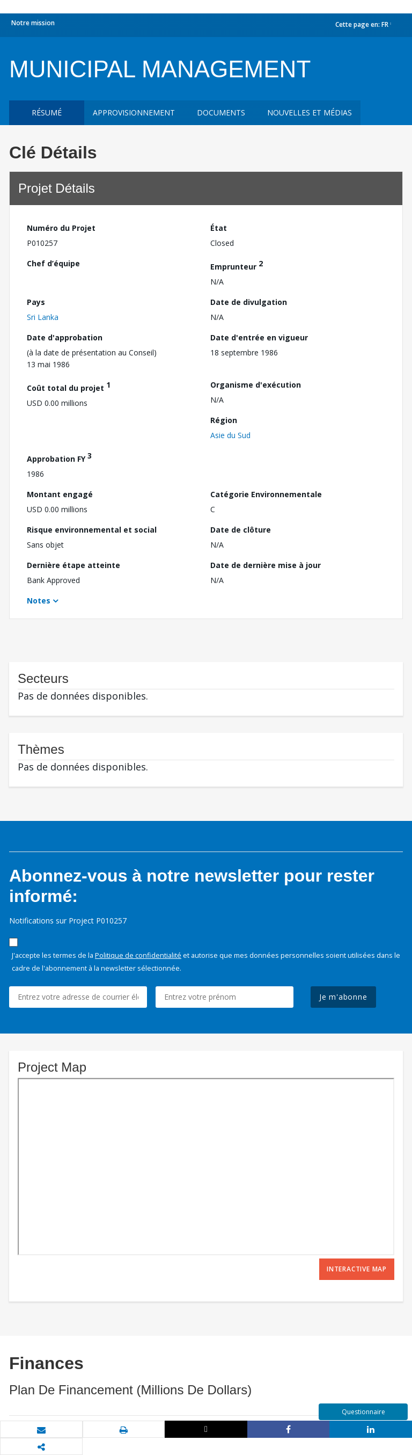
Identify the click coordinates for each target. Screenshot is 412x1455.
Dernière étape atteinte (73, 565)
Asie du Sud (230, 435)
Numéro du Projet (61, 228)
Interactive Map (357, 1269)
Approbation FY (59, 457)
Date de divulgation (248, 302)
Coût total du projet (69, 386)
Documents (221, 112)
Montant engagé (60, 494)
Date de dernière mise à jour (265, 565)
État (218, 228)
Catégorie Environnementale (266, 494)
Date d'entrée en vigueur (259, 337)
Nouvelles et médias (309, 112)
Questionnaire (363, 1411)
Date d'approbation (64, 337)
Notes (38, 600)
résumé (47, 112)
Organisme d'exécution (255, 385)
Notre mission (33, 22)
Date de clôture (240, 530)
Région (223, 420)
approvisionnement (134, 112)
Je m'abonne (343, 997)
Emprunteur (236, 265)
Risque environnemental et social (92, 530)
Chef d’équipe (53, 263)
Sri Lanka (42, 317)
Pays (36, 302)
